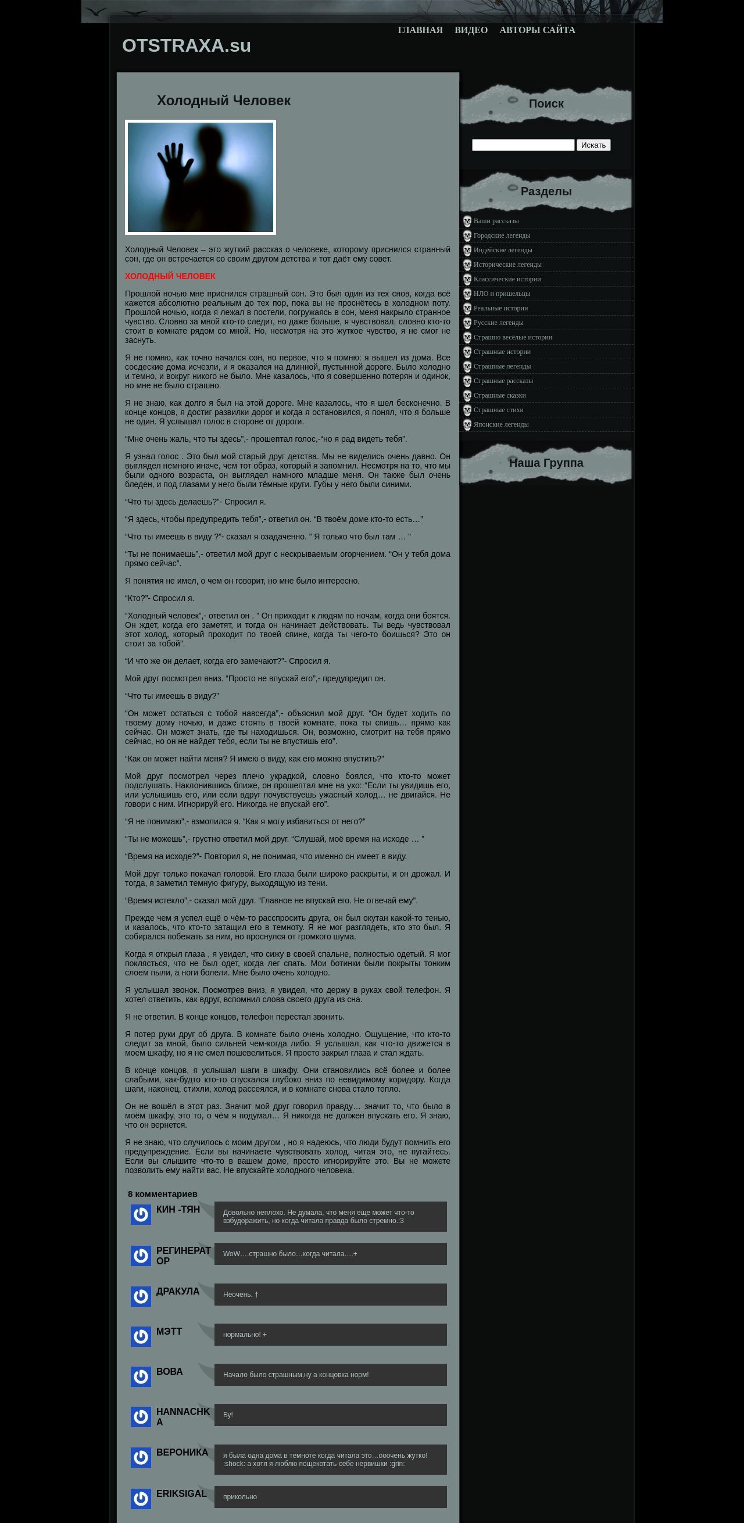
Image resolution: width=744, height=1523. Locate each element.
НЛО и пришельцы (502, 293)
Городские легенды (502, 235)
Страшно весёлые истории (513, 337)
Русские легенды (499, 323)
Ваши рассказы (496, 221)
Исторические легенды (508, 264)
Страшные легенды (502, 366)
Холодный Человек (224, 100)
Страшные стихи (499, 410)
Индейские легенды (503, 250)
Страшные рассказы (503, 381)
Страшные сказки (500, 395)
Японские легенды (501, 424)
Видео (471, 30)
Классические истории (507, 279)
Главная (420, 30)
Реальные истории (501, 308)
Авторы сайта (537, 30)
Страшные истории (502, 352)
